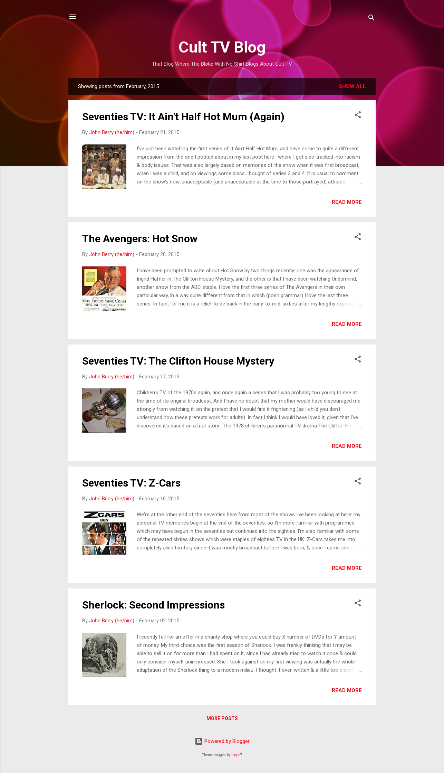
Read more (347, 202)
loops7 (237, 755)
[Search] (371, 18)
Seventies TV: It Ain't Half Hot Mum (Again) (183, 117)
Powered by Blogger (222, 741)
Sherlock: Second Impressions (153, 605)
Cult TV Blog (222, 47)
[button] (358, 116)
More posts (222, 718)
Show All (352, 86)
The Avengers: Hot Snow (139, 239)
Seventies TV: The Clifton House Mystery (178, 361)
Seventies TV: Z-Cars (131, 483)
